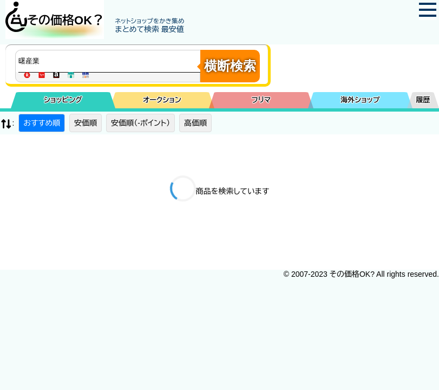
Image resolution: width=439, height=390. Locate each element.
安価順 (85, 123)
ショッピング (63, 100)
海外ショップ (359, 100)
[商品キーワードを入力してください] (110, 61)
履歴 (423, 100)
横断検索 (230, 65)
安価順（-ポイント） (140, 123)
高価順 (195, 123)
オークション (162, 100)
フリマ (261, 100)
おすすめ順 (41, 123)
